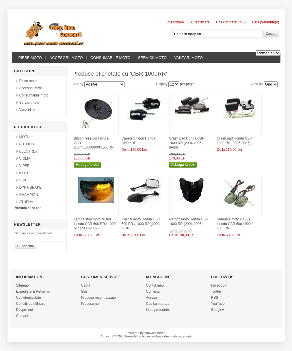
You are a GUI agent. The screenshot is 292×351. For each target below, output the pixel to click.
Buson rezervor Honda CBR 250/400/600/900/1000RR (94, 142)
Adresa (151, 298)
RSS (214, 298)
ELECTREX (28, 151)
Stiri (84, 291)
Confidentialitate (28, 298)
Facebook (218, 285)
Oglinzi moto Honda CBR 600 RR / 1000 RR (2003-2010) (141, 223)
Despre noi (24, 310)
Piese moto (30, 57)
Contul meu (155, 285)
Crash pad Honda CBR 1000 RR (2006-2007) (234, 140)
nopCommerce (154, 333)
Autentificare (200, 22)
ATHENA (26, 202)
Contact (22, 316)
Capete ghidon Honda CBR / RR (138, 140)
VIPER (24, 166)
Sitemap (22, 285)
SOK (23, 180)
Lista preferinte (157, 310)
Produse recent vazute (98, 298)
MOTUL (25, 137)
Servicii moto (152, 57)
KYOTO (25, 173)
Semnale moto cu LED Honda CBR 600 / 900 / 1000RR (235, 223)
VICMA (24, 159)
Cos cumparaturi (159, 304)
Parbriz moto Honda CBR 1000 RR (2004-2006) (188, 221)
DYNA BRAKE (30, 187)
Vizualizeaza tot (28, 208)
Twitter (216, 291)
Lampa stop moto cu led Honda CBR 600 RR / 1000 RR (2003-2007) (95, 223)
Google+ (217, 310)
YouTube (218, 304)
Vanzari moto (188, 57)
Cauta (85, 285)
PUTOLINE (28, 144)
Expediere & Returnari (33, 291)
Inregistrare (175, 22)
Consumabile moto (110, 57)
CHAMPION (28, 195)
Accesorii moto (66, 57)
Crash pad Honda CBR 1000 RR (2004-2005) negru (187, 142)
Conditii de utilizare (30, 304)
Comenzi (153, 291)
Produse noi (90, 304)
